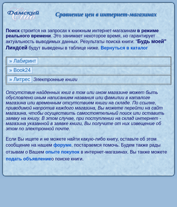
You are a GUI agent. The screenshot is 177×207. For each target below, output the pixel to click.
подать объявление (28, 158)
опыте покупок (62, 152)
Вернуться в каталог (124, 47)
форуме (62, 145)
